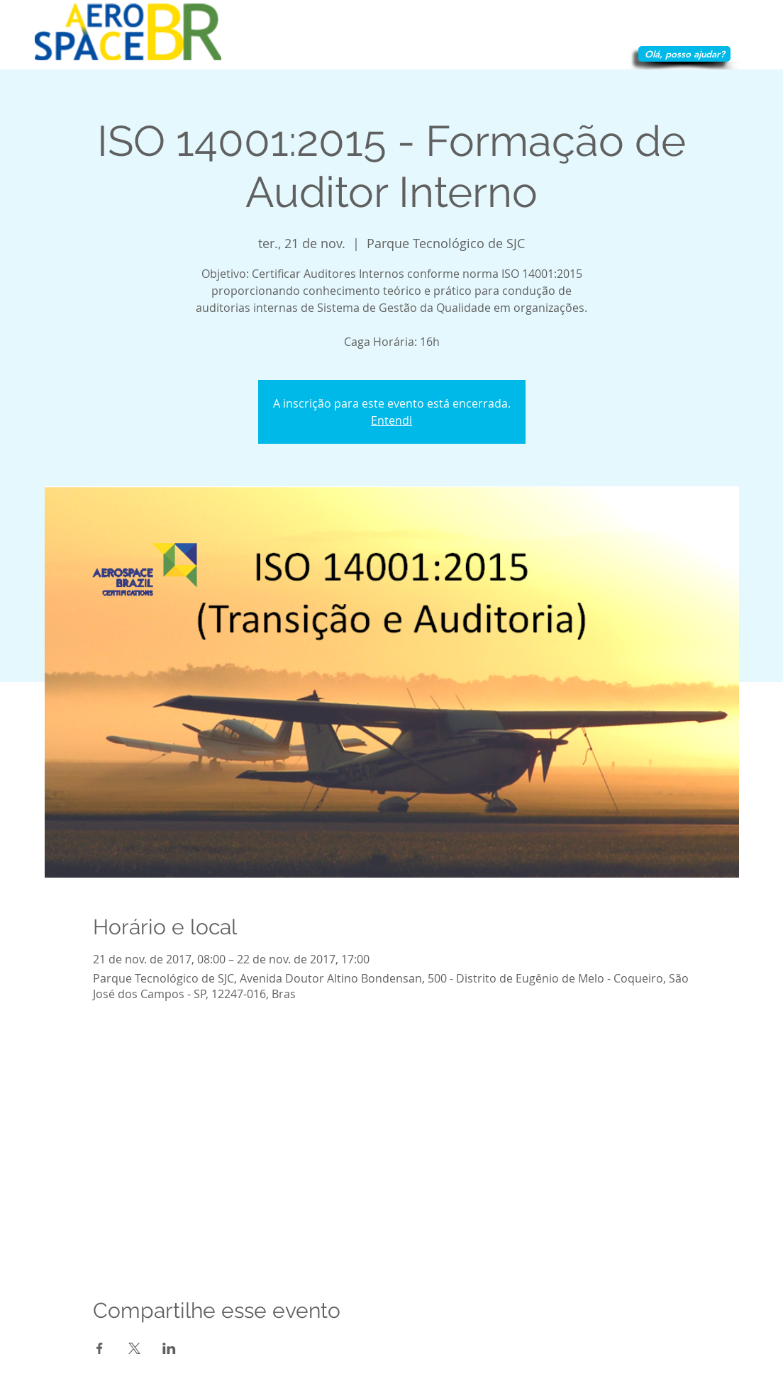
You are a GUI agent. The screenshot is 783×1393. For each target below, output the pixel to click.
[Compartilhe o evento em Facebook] (99, 1348)
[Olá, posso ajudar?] (684, 54)
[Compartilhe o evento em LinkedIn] (169, 1348)
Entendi (391, 420)
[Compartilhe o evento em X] (134, 1348)
